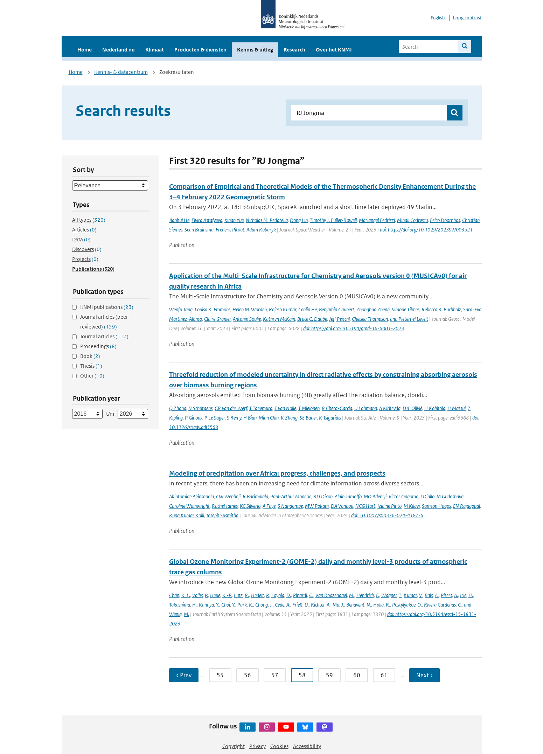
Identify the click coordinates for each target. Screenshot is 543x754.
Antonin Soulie (247, 319)
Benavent (355, 604)
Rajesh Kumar (282, 309)
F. (377, 595)
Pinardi (300, 595)
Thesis (91, 365)
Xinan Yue (234, 220)
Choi (225, 604)
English (438, 18)
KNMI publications (106, 307)
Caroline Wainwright (189, 506)
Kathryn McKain (279, 319)
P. (206, 595)
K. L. (185, 595)
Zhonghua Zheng (373, 309)
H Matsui (456, 408)
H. (470, 595)
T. (400, 595)
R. (247, 595)
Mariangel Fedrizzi (377, 220)
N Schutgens (200, 408)
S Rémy (234, 417)
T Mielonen (309, 408)
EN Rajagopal (466, 506)
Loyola (277, 595)
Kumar (410, 595)
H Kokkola (434, 408)
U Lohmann (365, 408)
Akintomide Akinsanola (191, 496)
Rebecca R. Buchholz (441, 309)
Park (242, 604)
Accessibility (307, 746)
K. (251, 604)
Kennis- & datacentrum (121, 72)
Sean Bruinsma (199, 229)
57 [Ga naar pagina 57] (274, 675)
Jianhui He (179, 220)
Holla (378, 604)
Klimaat (154, 49)
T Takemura (260, 408)
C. (460, 604)
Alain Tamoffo (348, 496)
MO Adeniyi (375, 496)
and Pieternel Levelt (409, 319)
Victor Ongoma (403, 496)
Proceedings (98, 346)
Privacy (257, 746)
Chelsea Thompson (370, 319)
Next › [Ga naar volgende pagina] (424, 675)
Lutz (238, 595)
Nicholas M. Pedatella (267, 220)
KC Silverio (250, 506)
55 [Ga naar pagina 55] (220, 675)
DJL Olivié (412, 408)
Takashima (179, 604)
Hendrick (365, 595)
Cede (279, 604)
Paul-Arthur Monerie (290, 496)
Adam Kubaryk (261, 229)
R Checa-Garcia (337, 408)
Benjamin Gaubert (336, 309)
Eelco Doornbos (445, 220)
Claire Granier (217, 319)
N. (369, 604)
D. (288, 595)
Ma (336, 604)
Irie (463, 595)
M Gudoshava (450, 496)
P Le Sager (214, 417)
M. (351, 595)
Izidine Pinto (389, 506)
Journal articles (104, 336)
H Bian (250, 417)
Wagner (389, 595)
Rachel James (225, 506)
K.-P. (227, 595)
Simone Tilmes (405, 309)
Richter (318, 604)
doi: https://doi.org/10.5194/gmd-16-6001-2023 (353, 328)
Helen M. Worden (249, 309)
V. (421, 595)
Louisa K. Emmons (212, 309)
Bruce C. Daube (312, 319)
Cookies (279, 746)
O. (419, 604)
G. (311, 595)
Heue (215, 595)
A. (437, 595)
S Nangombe (290, 506)
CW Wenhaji (228, 496)
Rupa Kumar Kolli (186, 515)
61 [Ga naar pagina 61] (384, 675)
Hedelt (257, 595)
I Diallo (427, 496)
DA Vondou (342, 506)
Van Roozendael (331, 595)
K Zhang (289, 417)
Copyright (233, 746)
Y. (217, 604)
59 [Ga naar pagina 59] (329, 675)
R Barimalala (255, 496)
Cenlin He (307, 309)
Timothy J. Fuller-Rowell (333, 220)
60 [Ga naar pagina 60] (356, 675)
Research (294, 49)
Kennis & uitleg (255, 49)
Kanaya (206, 604)
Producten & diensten (200, 49)
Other (92, 375)
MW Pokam (317, 506)
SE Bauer (308, 417)
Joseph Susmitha (222, 515)
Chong (261, 604)
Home (84, 49)
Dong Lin (299, 220)
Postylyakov (403, 604)
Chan (174, 595)
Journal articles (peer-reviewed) (105, 321)
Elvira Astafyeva (207, 220)
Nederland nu (118, 49)
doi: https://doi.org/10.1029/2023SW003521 (426, 229)
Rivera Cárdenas (440, 604)
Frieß (297, 604)
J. (271, 604)
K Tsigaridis (330, 417)
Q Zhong (177, 408)
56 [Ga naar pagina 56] (247, 675)
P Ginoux (193, 417)
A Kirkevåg (390, 408)
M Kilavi (412, 506)
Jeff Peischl (339, 319)
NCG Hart (365, 506)
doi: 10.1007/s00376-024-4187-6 (387, 515)
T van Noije (285, 408)
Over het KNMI (334, 49)
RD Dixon (323, 496)
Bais (429, 595)
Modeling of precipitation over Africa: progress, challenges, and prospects (277, 473)
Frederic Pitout (230, 229)
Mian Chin (269, 417)
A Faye (269, 506)
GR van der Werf (231, 408)
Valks (197, 595)
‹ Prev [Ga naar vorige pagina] (184, 675)
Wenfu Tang (181, 309)
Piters (446, 595)
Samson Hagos (436, 506)
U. (307, 604)
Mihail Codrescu (412, 220)
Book (90, 356)
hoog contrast (467, 18)
